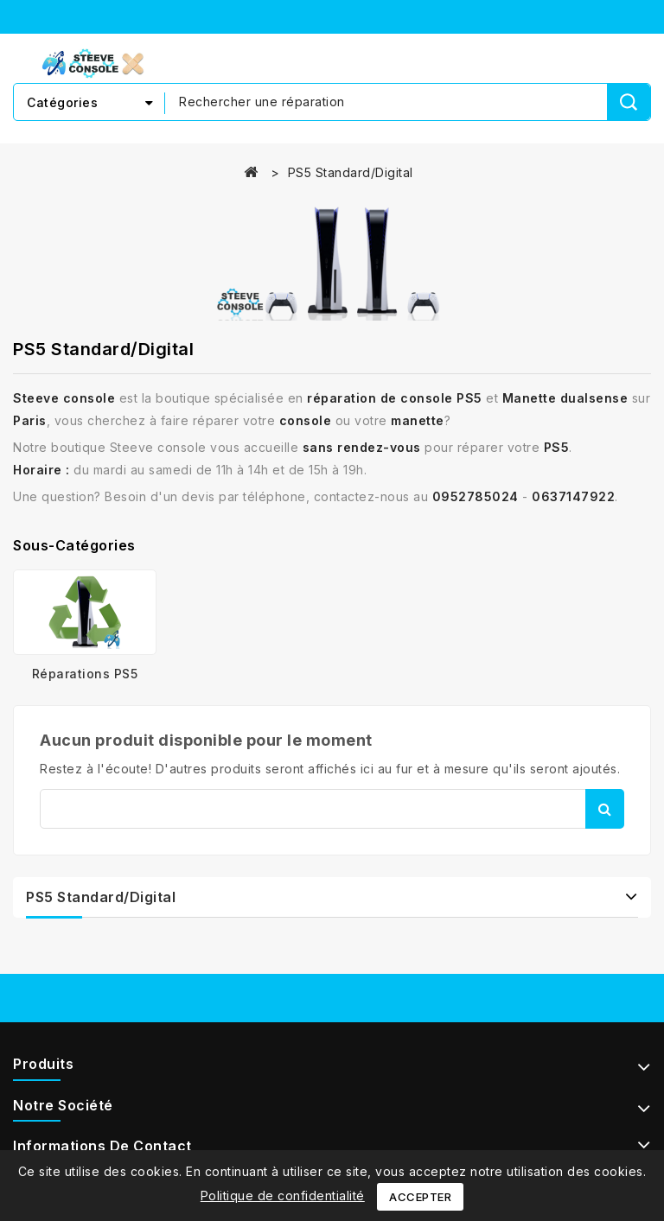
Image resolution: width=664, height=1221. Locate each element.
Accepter (420, 1197)
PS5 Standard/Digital (101, 897)
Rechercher (604, 809)
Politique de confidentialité (283, 1195)
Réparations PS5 (85, 673)
